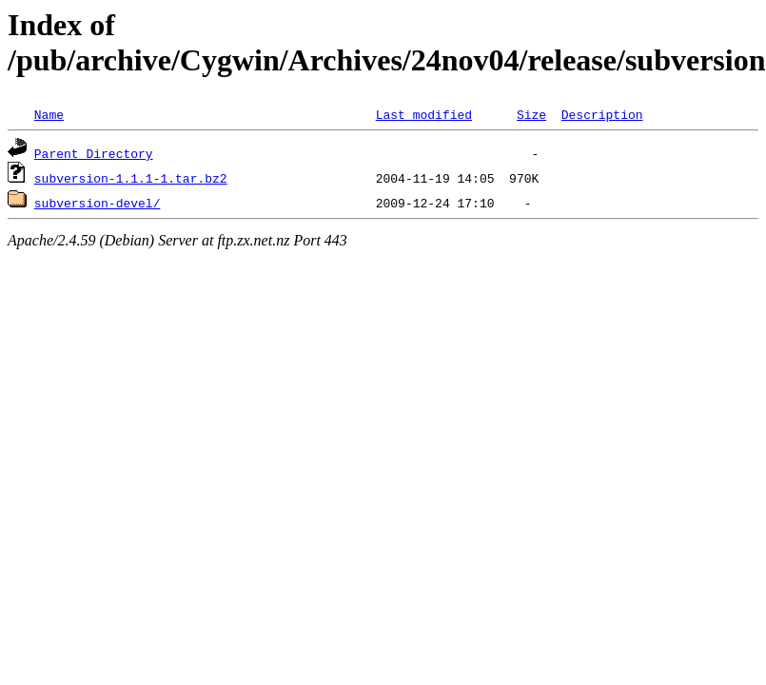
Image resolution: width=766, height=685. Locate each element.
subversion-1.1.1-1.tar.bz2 (130, 177)
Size (531, 114)
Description (602, 114)
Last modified (424, 114)
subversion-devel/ (97, 202)
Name (49, 114)
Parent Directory (93, 153)
